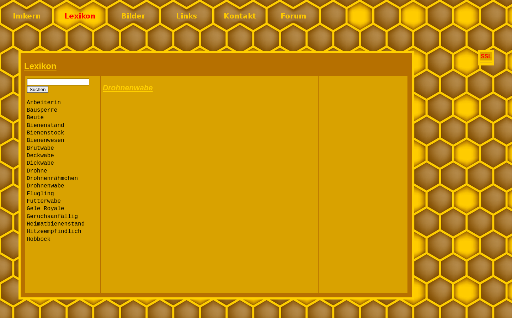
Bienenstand (45, 125)
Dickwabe (40, 163)
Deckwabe (40, 156)
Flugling (40, 194)
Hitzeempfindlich (54, 231)
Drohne (37, 171)
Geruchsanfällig (52, 216)
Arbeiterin (44, 103)
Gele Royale (45, 209)
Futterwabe (44, 201)
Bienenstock (45, 133)
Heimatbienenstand (56, 224)
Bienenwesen (45, 140)
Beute (35, 118)
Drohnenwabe (45, 186)
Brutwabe (40, 148)
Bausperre (42, 110)
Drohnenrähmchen (52, 178)
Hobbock (38, 239)
